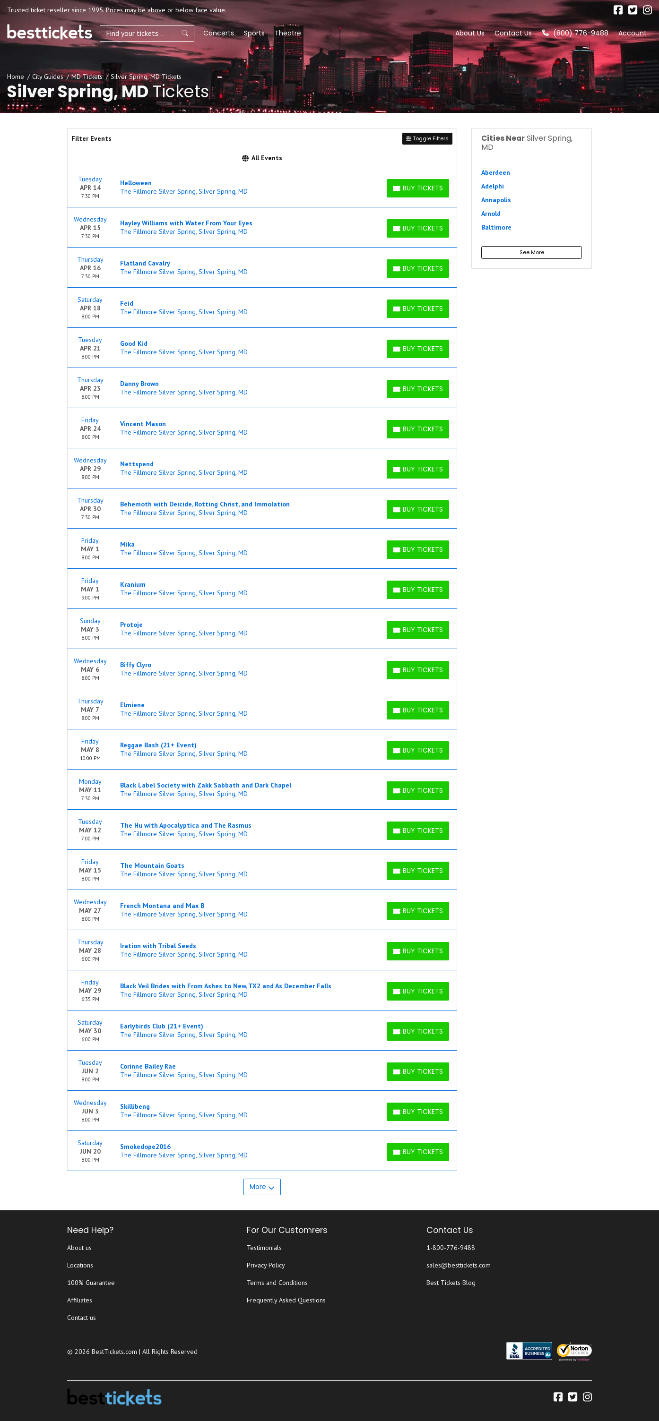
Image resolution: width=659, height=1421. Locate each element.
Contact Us (513, 33)
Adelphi (492, 186)
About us (79, 1247)
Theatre (288, 33)
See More (532, 252)
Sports (254, 33)
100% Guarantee (91, 1282)
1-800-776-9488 (450, 1247)
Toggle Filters (427, 138)
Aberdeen (495, 172)
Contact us (81, 1317)
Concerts (218, 33)
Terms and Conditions (277, 1282)
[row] (262, 187)
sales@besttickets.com (458, 1265)
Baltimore (496, 227)
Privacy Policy (266, 1265)
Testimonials (264, 1247)
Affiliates (79, 1300)
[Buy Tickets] (418, 188)
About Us (470, 33)
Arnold (491, 213)
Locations (80, 1265)
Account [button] (632, 33)
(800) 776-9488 (575, 33)
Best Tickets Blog (451, 1282)
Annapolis (496, 200)
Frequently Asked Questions (286, 1300)
